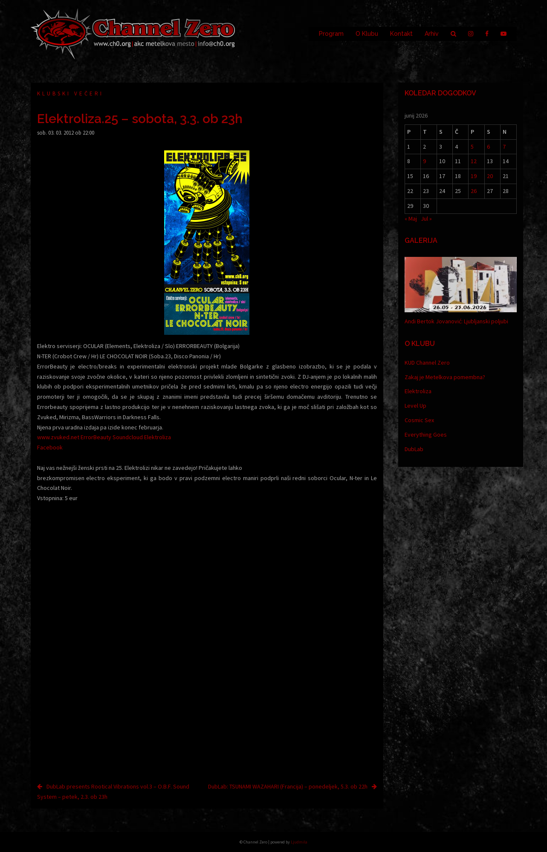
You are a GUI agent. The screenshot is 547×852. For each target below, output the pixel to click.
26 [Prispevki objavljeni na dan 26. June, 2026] (474, 191)
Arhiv (432, 33)
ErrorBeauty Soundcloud (112, 437)
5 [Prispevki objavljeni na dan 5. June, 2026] (472, 146)
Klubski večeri (70, 93)
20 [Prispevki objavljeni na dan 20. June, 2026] (490, 176)
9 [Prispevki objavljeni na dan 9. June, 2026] (424, 161)
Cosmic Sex (419, 420)
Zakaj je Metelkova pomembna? (445, 377)
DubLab (414, 449)
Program (331, 33)
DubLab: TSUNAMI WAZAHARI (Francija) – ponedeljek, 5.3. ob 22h (288, 786)
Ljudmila (299, 842)
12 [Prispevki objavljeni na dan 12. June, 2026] (474, 161)
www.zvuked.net (58, 437)
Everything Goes (426, 434)
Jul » (426, 218)
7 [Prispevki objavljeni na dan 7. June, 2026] (504, 146)
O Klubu (367, 33)
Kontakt (401, 33)
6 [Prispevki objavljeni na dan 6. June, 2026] (488, 146)
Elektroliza (418, 391)
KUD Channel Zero (427, 362)
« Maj (411, 218)
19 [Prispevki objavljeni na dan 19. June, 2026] (474, 176)
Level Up (415, 405)
